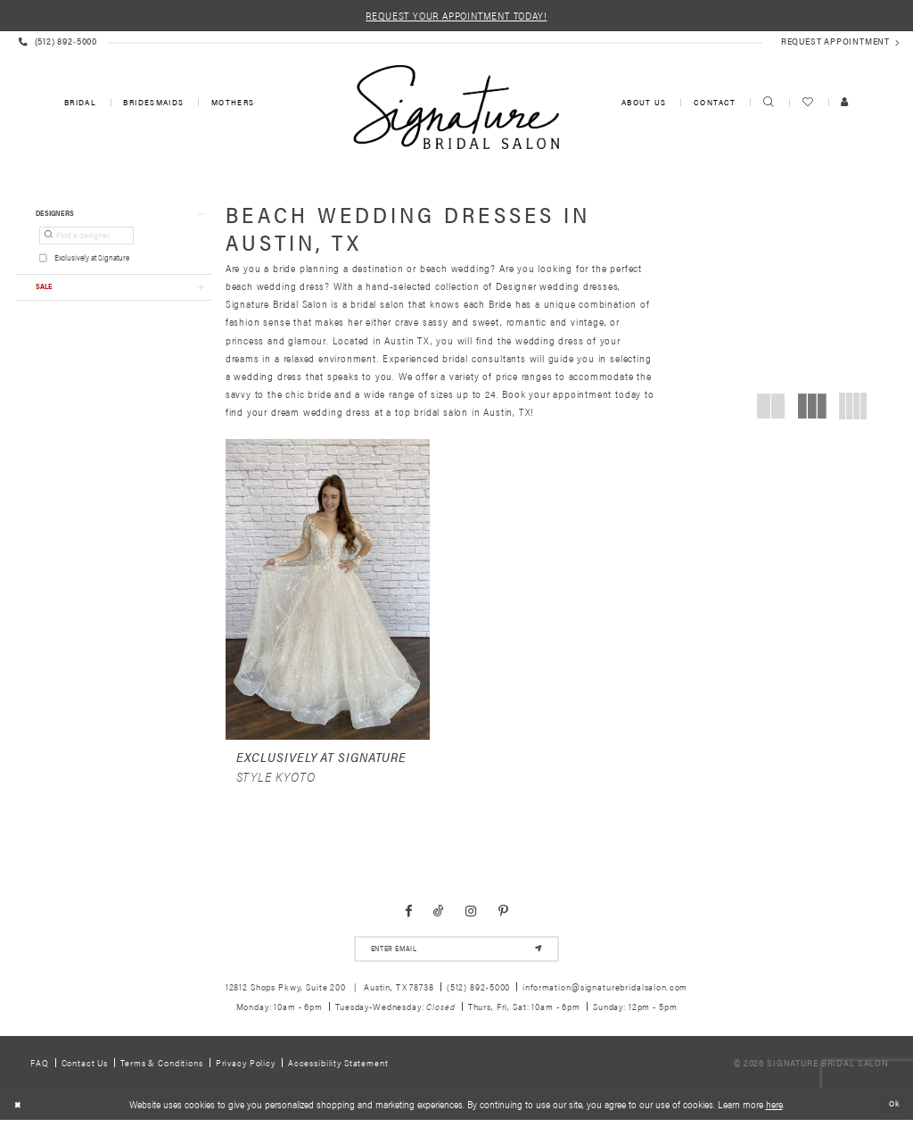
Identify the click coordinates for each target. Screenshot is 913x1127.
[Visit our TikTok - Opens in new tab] (438, 915)
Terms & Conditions (161, 1069)
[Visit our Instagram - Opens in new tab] (471, 915)
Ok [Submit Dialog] (892, 1111)
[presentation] (328, 589)
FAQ (39, 1069)
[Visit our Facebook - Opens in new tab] (408, 915)
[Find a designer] (86, 240)
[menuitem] (79, 103)
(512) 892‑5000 (479, 993)
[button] (114, 215)
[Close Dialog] (19, 1111)
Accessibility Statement (338, 1069)
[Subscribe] (535, 954)
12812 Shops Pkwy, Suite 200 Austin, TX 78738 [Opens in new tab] (330, 993)
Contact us (85, 1069)
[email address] (456, 954)
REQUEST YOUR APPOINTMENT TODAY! (456, 15)
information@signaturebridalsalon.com (604, 993)
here (774, 1111)
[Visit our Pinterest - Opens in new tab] (503, 915)
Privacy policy (246, 1069)
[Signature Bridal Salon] (456, 107)
